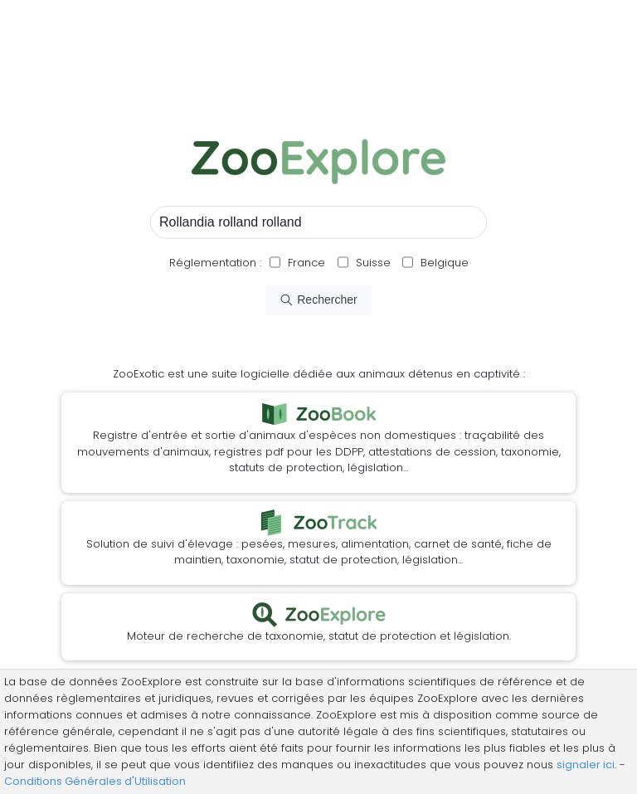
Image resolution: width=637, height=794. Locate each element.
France (304, 262)
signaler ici (586, 764)
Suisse (373, 262)
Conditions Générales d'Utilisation (95, 781)
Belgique (443, 262)
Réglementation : (215, 262)
